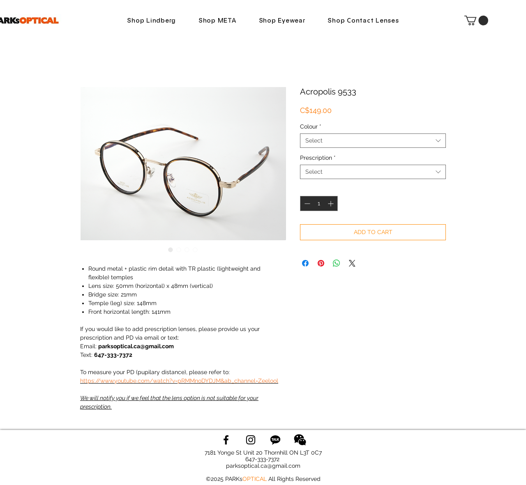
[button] (476, 20)
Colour (310, 126)
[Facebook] (226, 440)
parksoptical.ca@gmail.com (263, 465)
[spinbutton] (318, 203)
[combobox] (373, 140)
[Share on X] (352, 263)
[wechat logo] (300, 440)
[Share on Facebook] (305, 263)
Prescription (318, 157)
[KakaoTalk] (275, 440)
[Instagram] (251, 440)
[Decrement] (306, 203)
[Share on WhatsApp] (336, 263)
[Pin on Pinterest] (321, 263)
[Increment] (331, 203)
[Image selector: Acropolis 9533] (170, 250)
